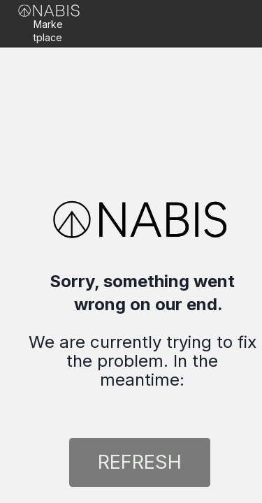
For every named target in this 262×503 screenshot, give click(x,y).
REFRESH (140, 462)
